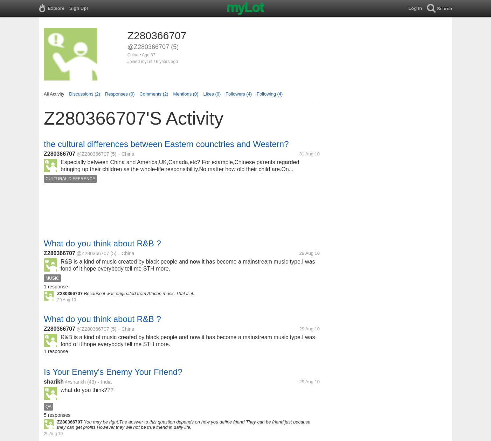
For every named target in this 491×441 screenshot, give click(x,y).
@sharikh (75, 382)
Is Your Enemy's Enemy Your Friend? (113, 372)
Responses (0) (120, 94)
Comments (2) (153, 94)
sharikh (54, 382)
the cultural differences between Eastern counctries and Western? (166, 144)
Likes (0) (212, 94)
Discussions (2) (84, 94)
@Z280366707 (93, 154)
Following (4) (270, 94)
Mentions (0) (185, 94)
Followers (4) (239, 94)
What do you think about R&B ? (102, 243)
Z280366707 (59, 154)
